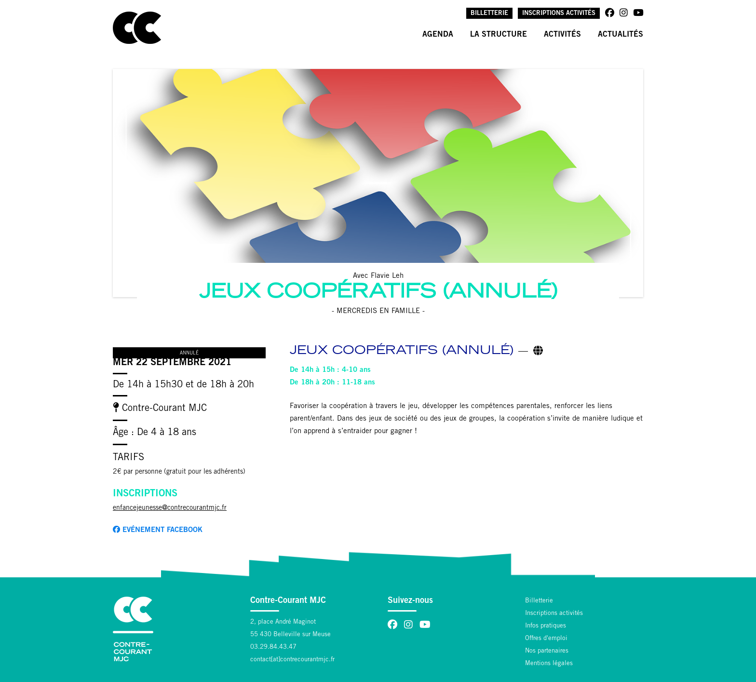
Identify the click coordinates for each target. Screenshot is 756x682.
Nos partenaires (546, 651)
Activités (562, 35)
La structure (498, 35)
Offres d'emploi (546, 639)
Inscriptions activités (558, 14)
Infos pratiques (545, 626)
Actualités (620, 35)
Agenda (437, 35)
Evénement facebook (157, 530)
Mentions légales (549, 664)
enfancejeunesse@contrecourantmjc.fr (170, 508)
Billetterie (489, 14)
